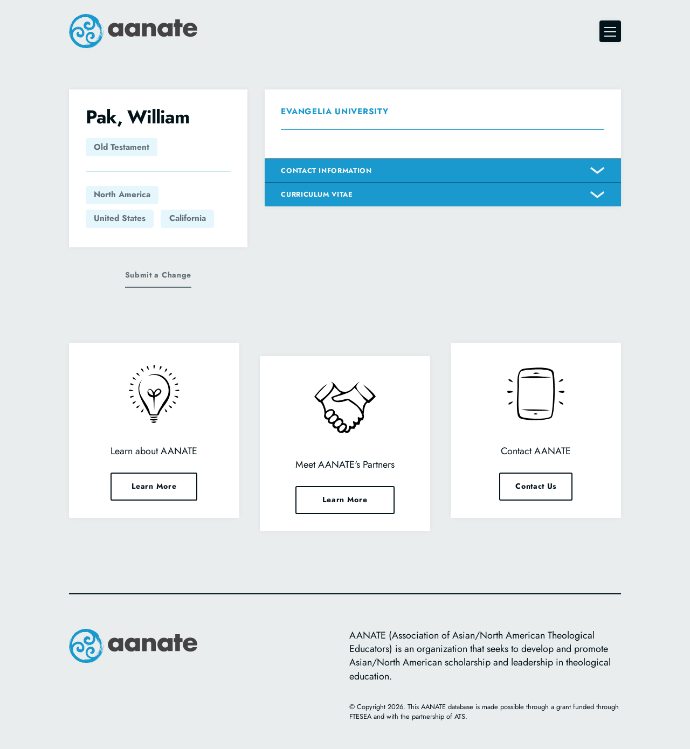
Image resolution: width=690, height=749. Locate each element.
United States (120, 218)
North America (122, 194)
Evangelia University (334, 111)
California (187, 218)
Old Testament (121, 147)
